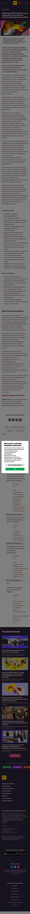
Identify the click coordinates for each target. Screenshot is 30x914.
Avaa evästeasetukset (15, 465)
